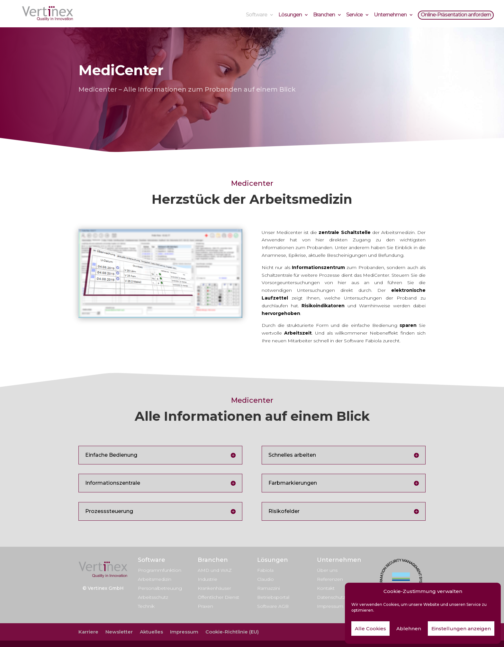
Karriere (88, 632)
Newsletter (119, 632)
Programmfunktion (159, 570)
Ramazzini (268, 588)
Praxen (205, 606)
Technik (146, 606)
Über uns (327, 570)
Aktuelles (151, 632)
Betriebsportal (273, 597)
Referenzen (330, 579)
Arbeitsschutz (153, 597)
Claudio (265, 579)
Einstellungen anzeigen (461, 628)
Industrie (207, 579)
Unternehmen (390, 15)
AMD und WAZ (215, 570)
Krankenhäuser (214, 588)
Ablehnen (408, 628)
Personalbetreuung (160, 588)
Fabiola (265, 570)
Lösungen (290, 15)
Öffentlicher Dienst (218, 597)
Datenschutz (331, 597)
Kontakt (326, 588)
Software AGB (273, 606)
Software (256, 15)
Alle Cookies (370, 628)
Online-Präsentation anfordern (456, 15)
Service (354, 15)
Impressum (330, 606)
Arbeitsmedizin (154, 579)
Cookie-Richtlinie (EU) (232, 632)
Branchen (324, 15)
